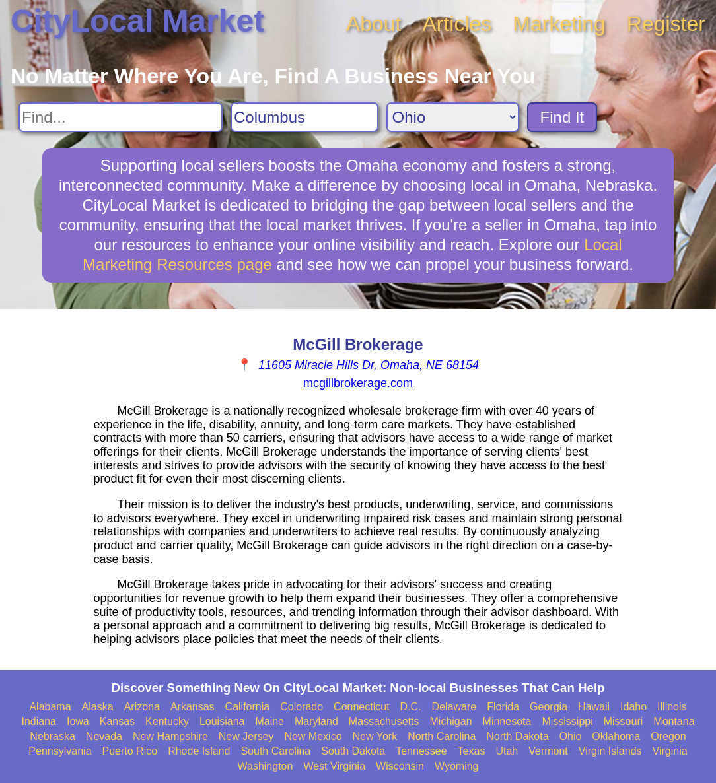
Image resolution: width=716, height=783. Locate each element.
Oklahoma (616, 736)
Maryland (316, 721)
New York (375, 736)
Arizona (142, 706)
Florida (503, 706)
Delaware (454, 706)
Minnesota (507, 721)
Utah (506, 751)
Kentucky (167, 721)
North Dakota (517, 736)
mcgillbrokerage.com (358, 383)
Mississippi (567, 721)
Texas (471, 751)
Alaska (98, 706)
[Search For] (120, 117)
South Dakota (353, 751)
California (247, 706)
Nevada (104, 736)
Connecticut (362, 706)
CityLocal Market (137, 20)
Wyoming (457, 766)
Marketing (559, 24)
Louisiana (222, 721)
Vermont (548, 751)
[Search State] (452, 117)
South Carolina (275, 751)
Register (666, 24)
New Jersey (246, 736)
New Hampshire (170, 736)
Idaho (633, 706)
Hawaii (594, 706)
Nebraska (52, 736)
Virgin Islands (610, 751)
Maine (269, 721)
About (374, 24)
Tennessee (421, 751)
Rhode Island (199, 751)
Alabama (50, 706)
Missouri (623, 721)
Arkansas (192, 706)
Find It (562, 117)
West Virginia (334, 766)
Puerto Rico (130, 751)
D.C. (410, 706)
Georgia (548, 706)
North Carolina (442, 736)
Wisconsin (400, 766)
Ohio (570, 736)
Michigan (451, 721)
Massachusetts (384, 721)
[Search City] (304, 117)
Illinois (671, 706)
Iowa (78, 721)
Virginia (670, 751)
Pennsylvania (59, 751)
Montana (673, 721)
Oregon (668, 736)
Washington (265, 766)
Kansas (117, 721)
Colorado (301, 706)
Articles (456, 24)
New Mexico (312, 736)
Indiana (38, 721)
